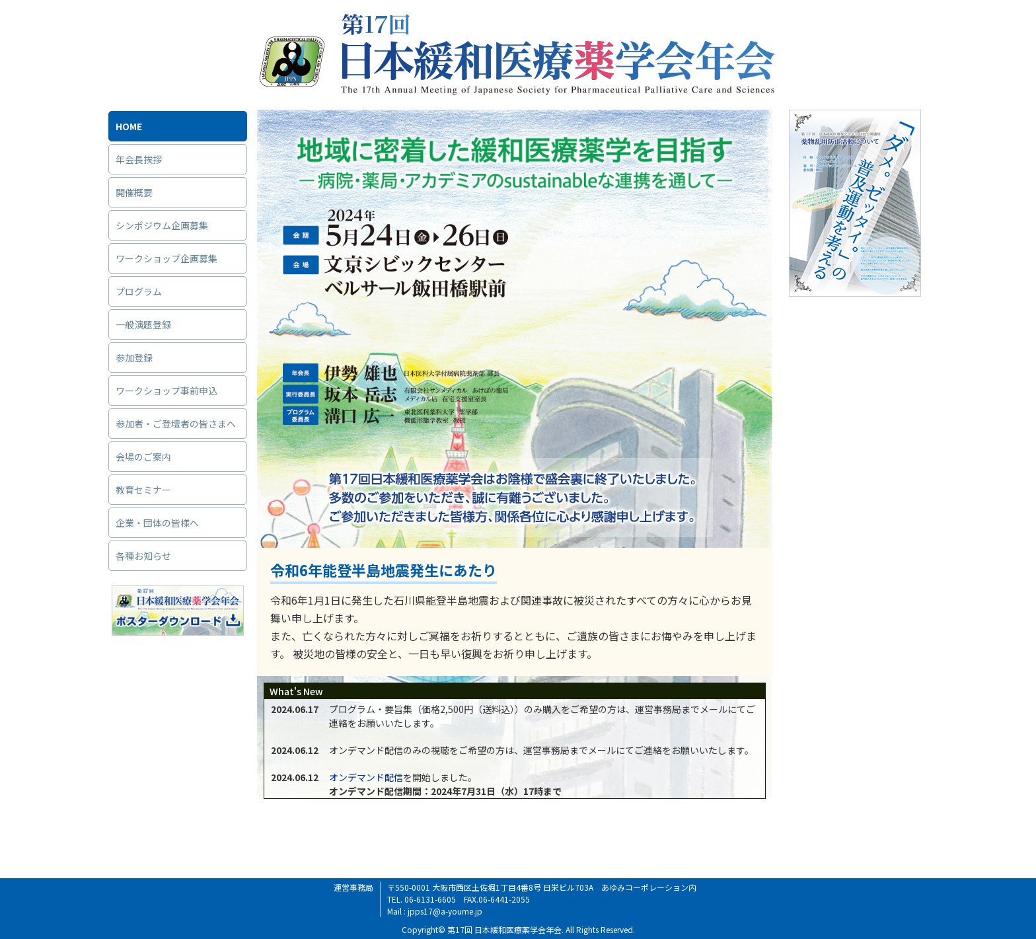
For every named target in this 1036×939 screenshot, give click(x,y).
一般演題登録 (143, 324)
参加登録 (134, 357)
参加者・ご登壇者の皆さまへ (176, 423)
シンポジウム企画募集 (162, 225)
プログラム (139, 291)
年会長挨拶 (139, 159)
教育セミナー (143, 489)
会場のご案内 (143, 456)
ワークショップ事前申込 (166, 390)
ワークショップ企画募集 (166, 258)
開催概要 (134, 192)
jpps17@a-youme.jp (445, 911)
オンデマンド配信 (366, 777)
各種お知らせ (143, 555)
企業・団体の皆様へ (157, 522)
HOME (129, 126)
